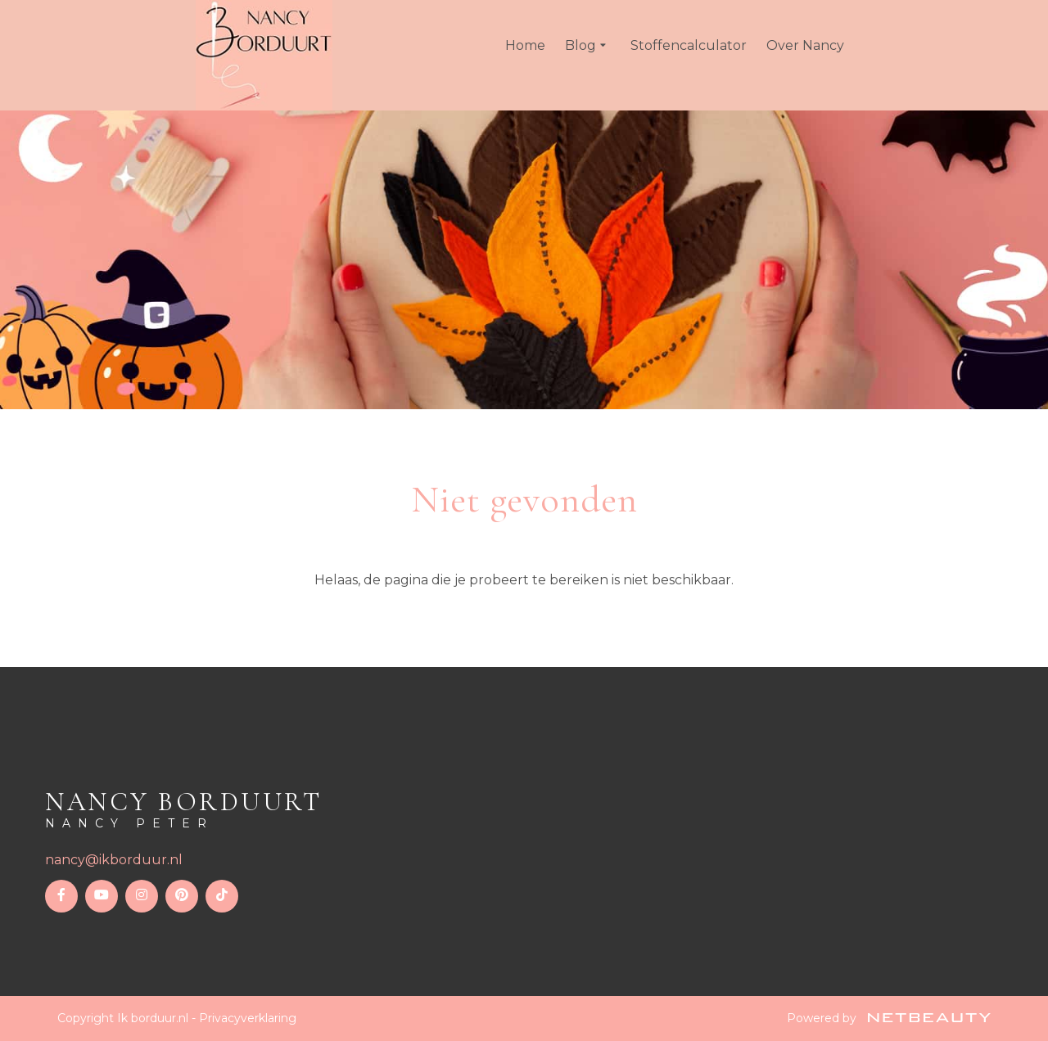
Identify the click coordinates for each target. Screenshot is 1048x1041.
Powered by (889, 1018)
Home (525, 45)
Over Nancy (805, 45)
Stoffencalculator (688, 45)
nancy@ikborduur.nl (114, 860)
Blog (588, 45)
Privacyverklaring (247, 1018)
